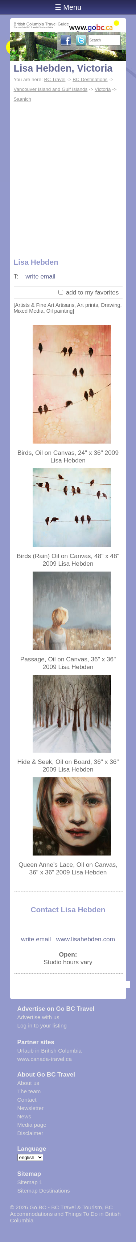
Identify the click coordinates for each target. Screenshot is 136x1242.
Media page (31, 1125)
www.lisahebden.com (85, 939)
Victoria (103, 89)
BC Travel (54, 79)
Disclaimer (30, 1133)
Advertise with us (38, 1017)
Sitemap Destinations (43, 1190)
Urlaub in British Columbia (49, 1050)
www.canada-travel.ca (44, 1059)
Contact (27, 1100)
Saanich (23, 99)
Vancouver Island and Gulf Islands (51, 89)
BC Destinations (90, 79)
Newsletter (30, 1108)
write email (40, 276)
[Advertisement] (68, 176)
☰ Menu (68, 7)
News (24, 1116)
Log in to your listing (42, 1025)
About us (28, 1083)
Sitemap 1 (29, 1182)
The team (29, 1091)
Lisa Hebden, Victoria (63, 68)
